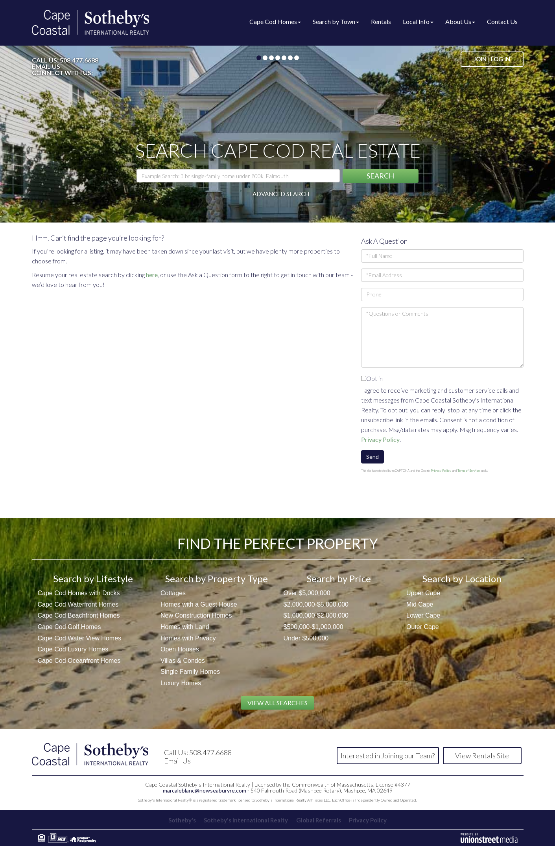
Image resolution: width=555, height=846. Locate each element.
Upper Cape (423, 593)
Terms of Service (468, 471)
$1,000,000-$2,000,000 (316, 615)
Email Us (46, 66)
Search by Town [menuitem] (336, 21)
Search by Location (462, 578)
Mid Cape (419, 604)
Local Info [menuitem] (418, 21)
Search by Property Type (216, 578)
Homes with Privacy (188, 638)
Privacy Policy (380, 439)
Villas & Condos (182, 660)
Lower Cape (423, 615)
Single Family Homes (190, 671)
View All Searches (277, 702)
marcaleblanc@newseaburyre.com (204, 790)
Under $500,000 (306, 638)
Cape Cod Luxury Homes (73, 649)
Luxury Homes (180, 683)
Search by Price (339, 578)
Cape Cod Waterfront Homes (78, 604)
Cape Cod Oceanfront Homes (79, 660)
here (152, 274)
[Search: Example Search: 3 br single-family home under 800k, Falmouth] (237, 175)
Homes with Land (184, 626)
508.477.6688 (79, 60)
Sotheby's (180, 820)
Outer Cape (422, 626)
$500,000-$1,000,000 (313, 626)
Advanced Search (281, 193)
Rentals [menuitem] (381, 21)
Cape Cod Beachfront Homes (79, 615)
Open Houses (179, 649)
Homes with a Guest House (198, 604)
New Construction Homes (196, 615)
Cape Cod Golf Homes (69, 626)
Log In (500, 59)
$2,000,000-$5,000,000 (316, 604)
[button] (381, 176)
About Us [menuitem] (460, 21)
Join (480, 59)
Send (372, 456)
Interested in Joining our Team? (388, 755)
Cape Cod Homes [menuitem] (275, 21)
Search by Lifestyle (93, 578)
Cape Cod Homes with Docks (79, 593)
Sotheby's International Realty (245, 820)
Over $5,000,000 (307, 593)
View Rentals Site (482, 755)
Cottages (173, 593)
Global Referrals (319, 820)
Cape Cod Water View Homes (80, 638)
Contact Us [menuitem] (502, 21)
